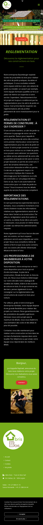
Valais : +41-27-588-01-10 (11, 485)
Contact (7, 460)
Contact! (21, 39)
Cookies (7, 464)
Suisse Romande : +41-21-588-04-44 (15, 487)
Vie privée (8, 467)
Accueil (7, 457)
